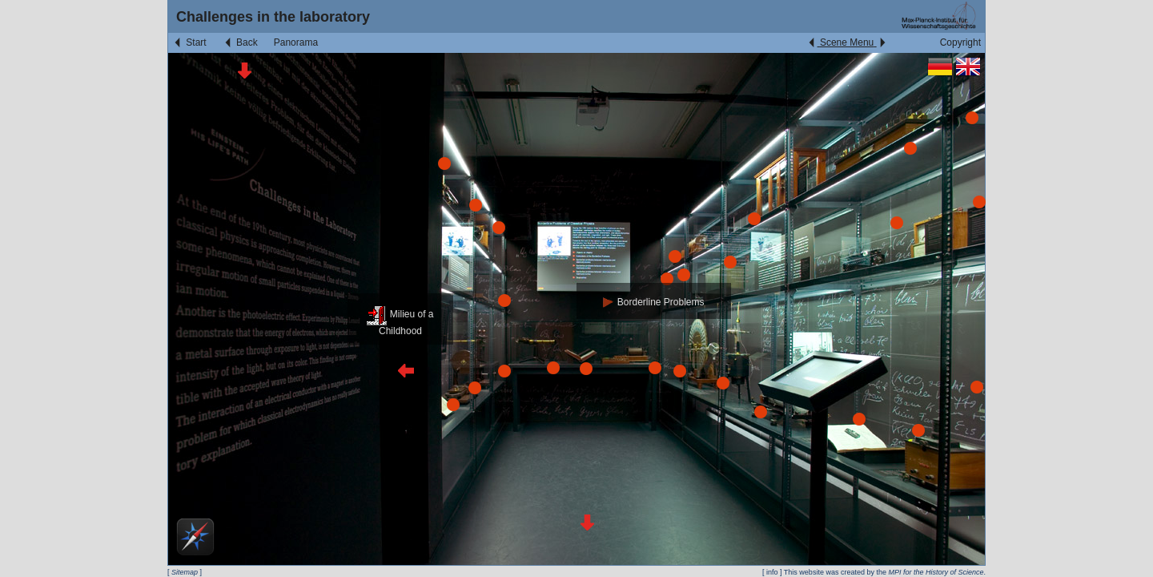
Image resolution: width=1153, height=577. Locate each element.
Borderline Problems (653, 302)
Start (189, 42)
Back (240, 42)
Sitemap (184, 572)
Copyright (960, 42)
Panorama (296, 42)
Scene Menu (847, 42)
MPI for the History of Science (935, 572)
